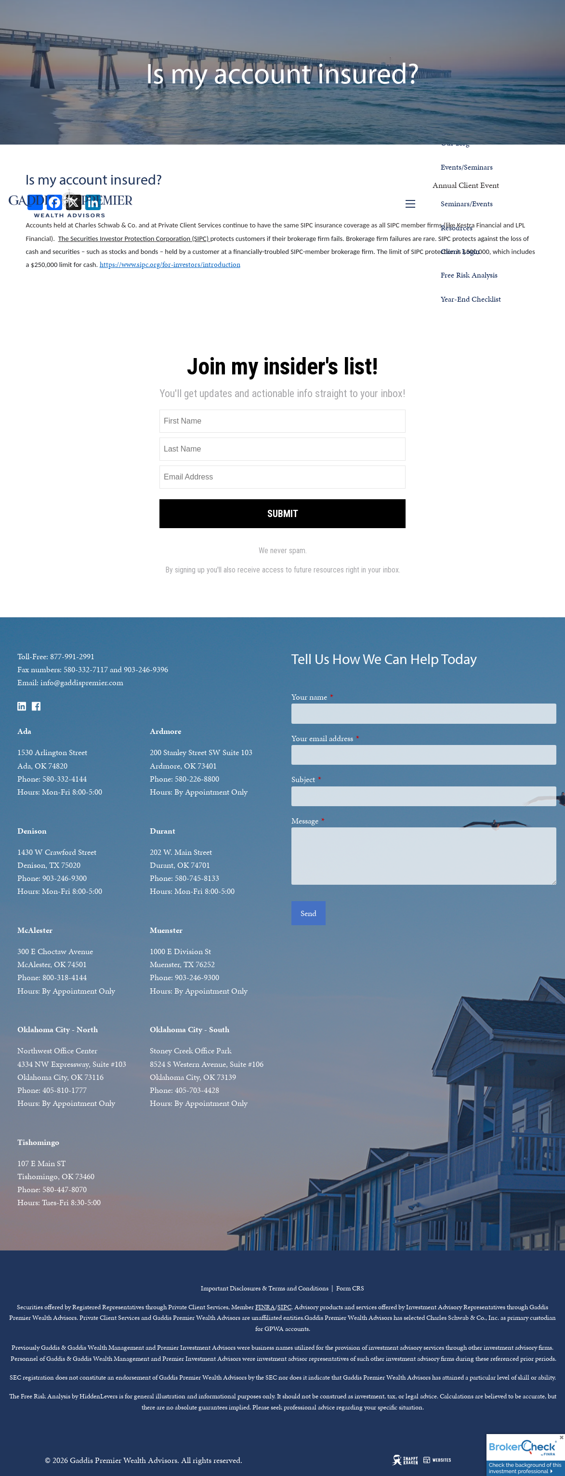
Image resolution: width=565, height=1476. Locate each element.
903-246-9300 (64, 878)
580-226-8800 (197, 779)
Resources (457, 227)
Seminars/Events (467, 203)
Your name (344, 697)
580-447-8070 (64, 1189)
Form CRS (350, 1288)
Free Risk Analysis (469, 274)
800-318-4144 (64, 977)
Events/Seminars (467, 167)
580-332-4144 (64, 779)
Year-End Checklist (471, 299)
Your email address (357, 738)
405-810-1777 (64, 1090)
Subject (338, 779)
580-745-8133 (197, 878)
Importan (213, 1288)
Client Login (460, 251)
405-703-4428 (197, 1090)
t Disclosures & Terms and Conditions (277, 1288)
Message (340, 820)
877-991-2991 (72, 656)
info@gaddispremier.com (81, 682)
